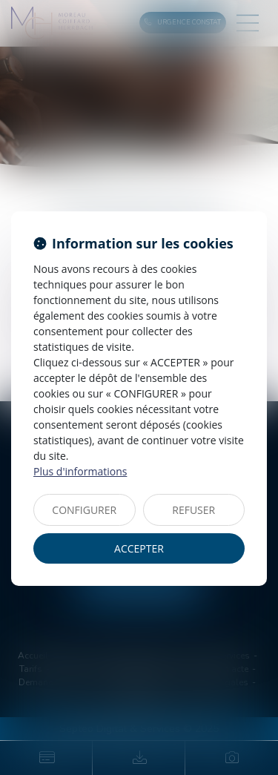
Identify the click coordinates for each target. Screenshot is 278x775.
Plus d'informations (80, 471)
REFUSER (193, 510)
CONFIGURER (84, 510)
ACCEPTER (139, 548)
